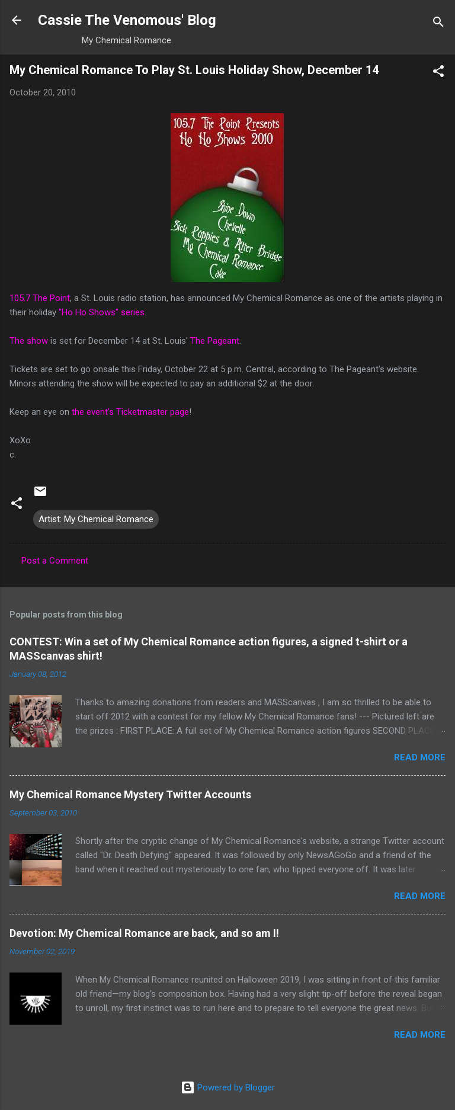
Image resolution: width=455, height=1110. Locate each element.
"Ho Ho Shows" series (102, 312)
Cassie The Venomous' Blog (127, 20)
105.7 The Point (39, 298)
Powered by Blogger (228, 1087)
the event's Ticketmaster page (130, 412)
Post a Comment (54, 560)
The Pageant (214, 340)
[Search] (438, 24)
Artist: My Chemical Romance (96, 519)
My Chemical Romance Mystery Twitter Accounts (130, 794)
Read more (420, 757)
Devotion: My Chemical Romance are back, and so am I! (144, 933)
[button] (438, 73)
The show (28, 340)
